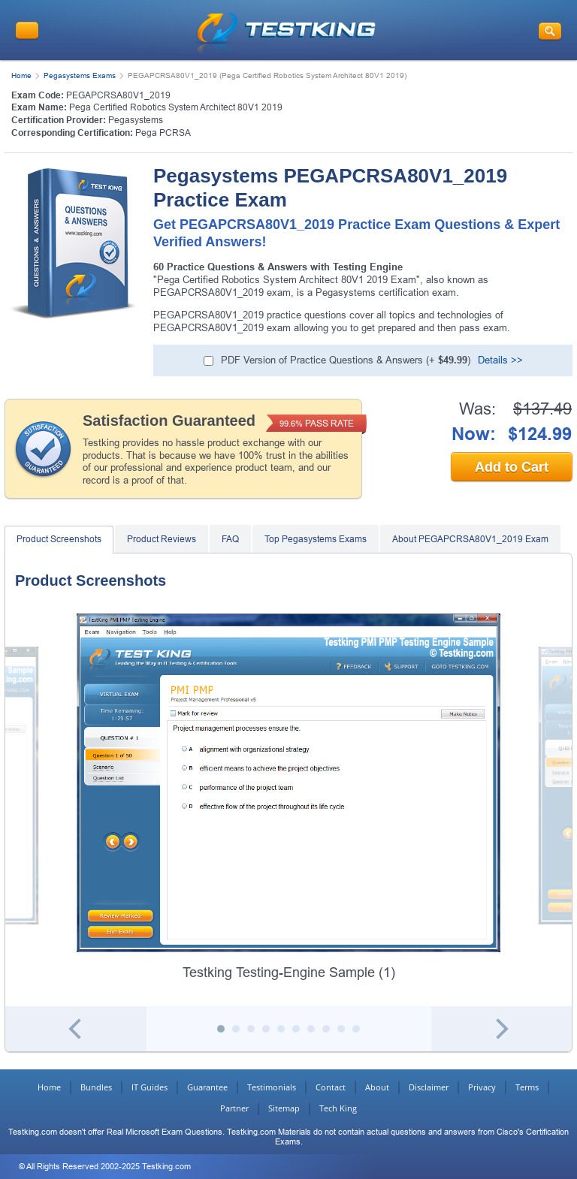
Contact (331, 1087)
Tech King (338, 1108)
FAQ (230, 539)
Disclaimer (429, 1087)
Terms (527, 1087)
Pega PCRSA (163, 133)
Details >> (500, 360)
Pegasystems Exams (80, 75)
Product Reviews (161, 539)
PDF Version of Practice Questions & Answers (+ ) (345, 360)
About (377, 1087)
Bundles (96, 1087)
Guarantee (207, 1087)
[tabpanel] (288, 798)
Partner (234, 1108)
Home (21, 75)
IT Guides (149, 1087)
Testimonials (271, 1087)
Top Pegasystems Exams (315, 539)
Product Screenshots (59, 539)
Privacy (482, 1087)
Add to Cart (511, 467)
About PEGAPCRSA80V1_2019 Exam (470, 539)
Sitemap (284, 1108)
